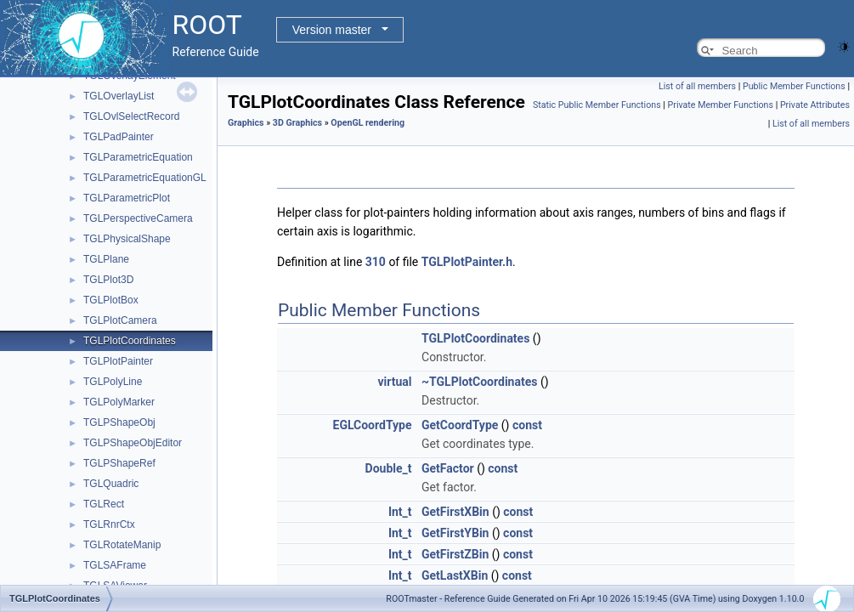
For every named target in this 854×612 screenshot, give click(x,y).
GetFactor (447, 468)
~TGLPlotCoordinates (479, 381)
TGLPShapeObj (119, 422)
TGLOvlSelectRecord (131, 116)
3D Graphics (297, 122)
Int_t (400, 511)
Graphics (246, 122)
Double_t (388, 468)
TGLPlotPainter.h (466, 262)
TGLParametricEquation (138, 157)
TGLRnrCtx (109, 524)
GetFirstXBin (455, 511)
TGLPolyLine (112, 382)
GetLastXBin (454, 575)
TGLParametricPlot (126, 198)
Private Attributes (815, 104)
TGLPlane (106, 259)
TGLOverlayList (118, 96)
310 (375, 262)
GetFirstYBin (455, 533)
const (527, 425)
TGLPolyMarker (119, 402)
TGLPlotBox (111, 300)
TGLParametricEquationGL (144, 178)
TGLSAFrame (114, 565)
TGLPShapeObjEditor (132, 443)
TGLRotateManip (122, 545)
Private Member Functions (720, 104)
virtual (394, 381)
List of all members (697, 86)
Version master (331, 30)
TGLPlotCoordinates (129, 341)
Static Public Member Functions (597, 104)
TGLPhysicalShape (127, 239)
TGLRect (103, 504)
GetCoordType (459, 425)
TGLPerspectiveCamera (138, 218)
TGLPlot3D (108, 280)
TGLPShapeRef (119, 463)
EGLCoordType (372, 425)
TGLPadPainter (118, 137)
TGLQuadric (111, 484)
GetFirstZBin (455, 554)
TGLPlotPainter (118, 361)
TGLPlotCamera (120, 320)
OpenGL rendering (367, 122)
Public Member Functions (794, 86)
